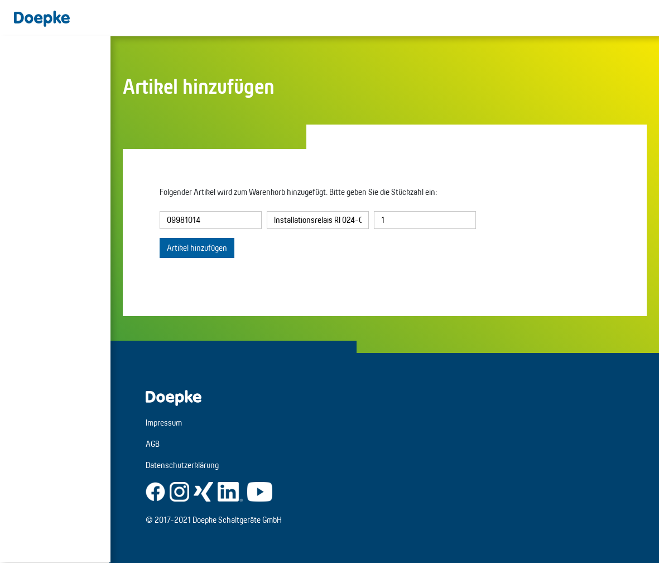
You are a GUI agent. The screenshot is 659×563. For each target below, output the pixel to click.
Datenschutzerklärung (183, 465)
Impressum (165, 422)
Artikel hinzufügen (197, 247)
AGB (154, 443)
